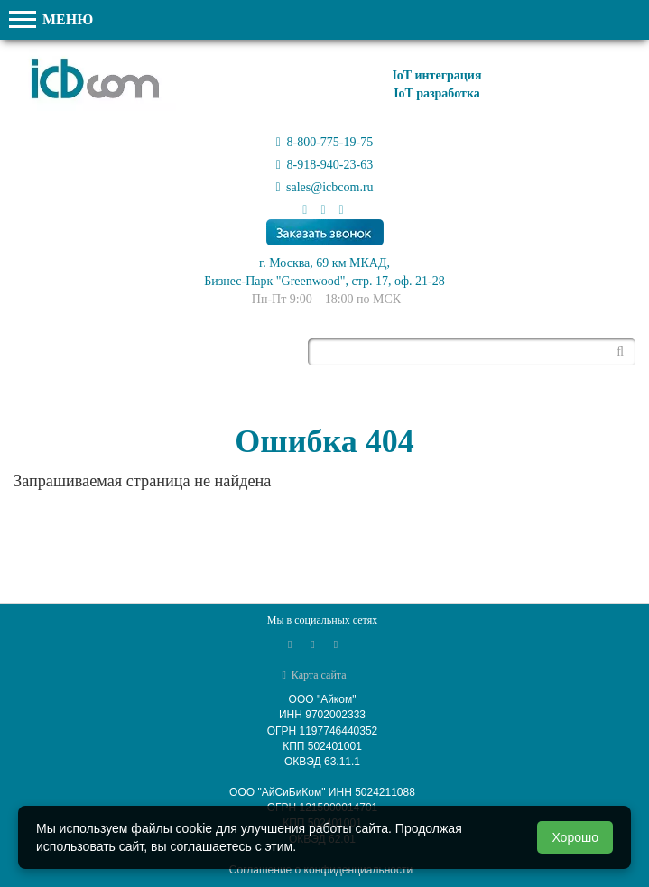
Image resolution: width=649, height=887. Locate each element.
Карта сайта (314, 675)
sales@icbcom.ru (324, 187)
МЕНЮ (51, 19)
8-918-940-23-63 (324, 164)
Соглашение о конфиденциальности (321, 870)
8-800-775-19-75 (324, 142)
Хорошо (575, 837)
